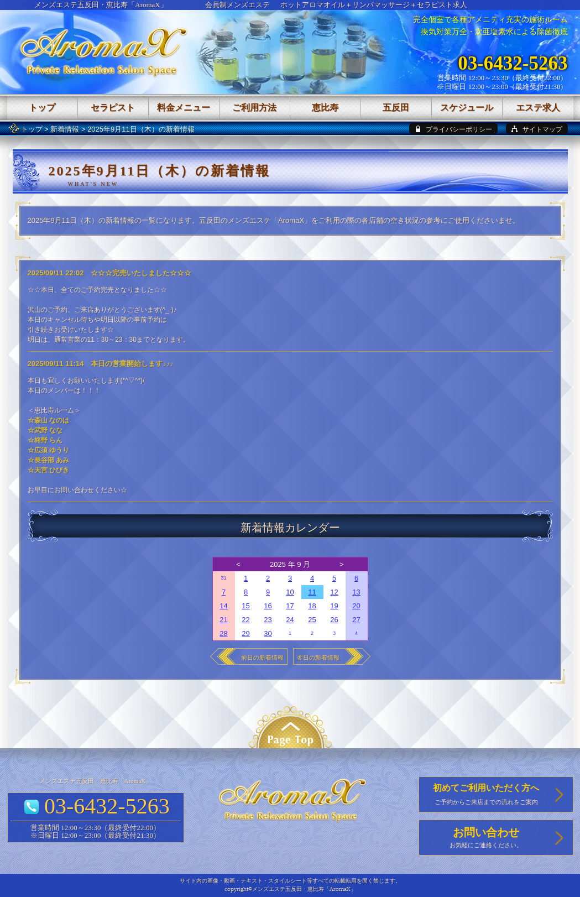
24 (290, 620)
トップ (32, 129)
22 (245, 620)
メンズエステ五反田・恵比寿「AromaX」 (101, 5)
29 (245, 633)
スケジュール (466, 107)
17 (290, 606)
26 (334, 620)
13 (356, 592)
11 (312, 592)
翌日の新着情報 (318, 657)
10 (290, 592)
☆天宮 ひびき (48, 470)
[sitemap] (537, 128)
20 (356, 606)
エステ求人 (538, 107)
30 (267, 633)
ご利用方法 (254, 107)
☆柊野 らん (45, 440)
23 (267, 620)
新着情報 (64, 129)
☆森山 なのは (48, 420)
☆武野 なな (45, 430)
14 (223, 606)
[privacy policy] (453, 128)
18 (312, 606)
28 (223, 633)
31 (223, 578)
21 (223, 620)
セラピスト (113, 107)
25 (312, 620)
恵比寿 (325, 107)
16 (267, 606)
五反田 (396, 107)
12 (334, 592)
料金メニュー (183, 107)
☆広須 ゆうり (48, 450)
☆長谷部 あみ (48, 460)
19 (334, 606)
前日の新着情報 (262, 657)
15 (245, 606)
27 (356, 620)
